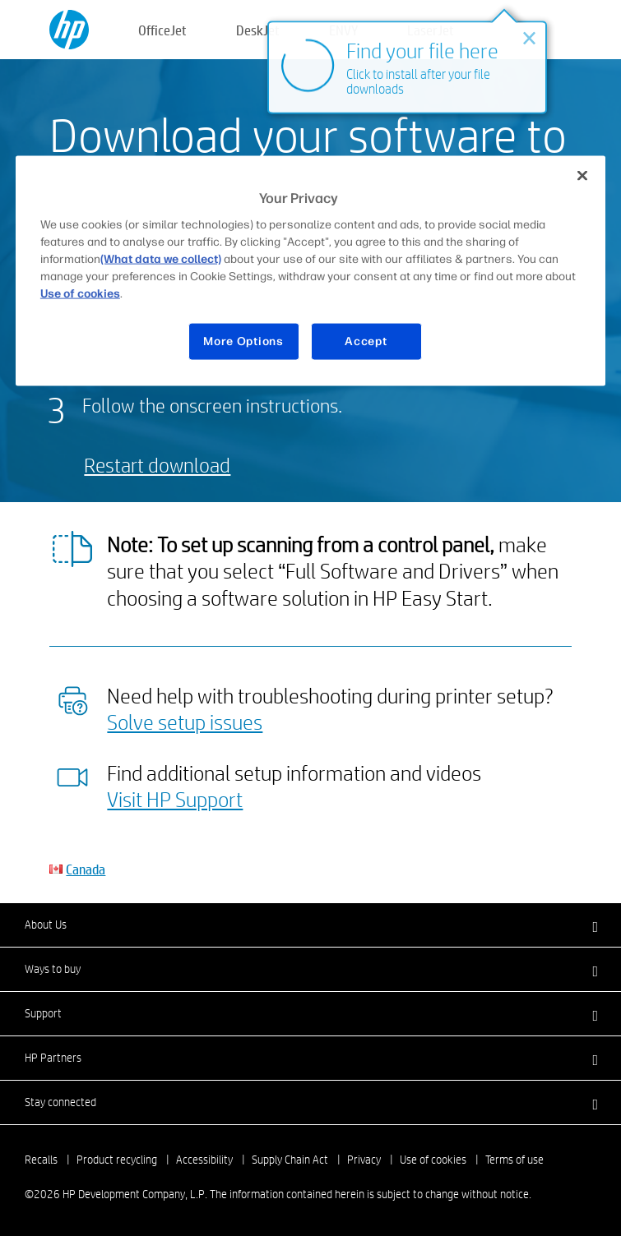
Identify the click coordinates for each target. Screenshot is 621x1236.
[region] (310, 270)
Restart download (157, 464)
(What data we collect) (160, 259)
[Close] (582, 175)
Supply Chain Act (290, 1159)
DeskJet (258, 30)
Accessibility (204, 1159)
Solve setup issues (184, 721)
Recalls (41, 1159)
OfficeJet (162, 30)
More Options (243, 341)
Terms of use (514, 1159)
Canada (85, 869)
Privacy (364, 1159)
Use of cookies (433, 1159)
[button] (310, 924)
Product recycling (116, 1159)
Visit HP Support (175, 799)
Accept (366, 341)
